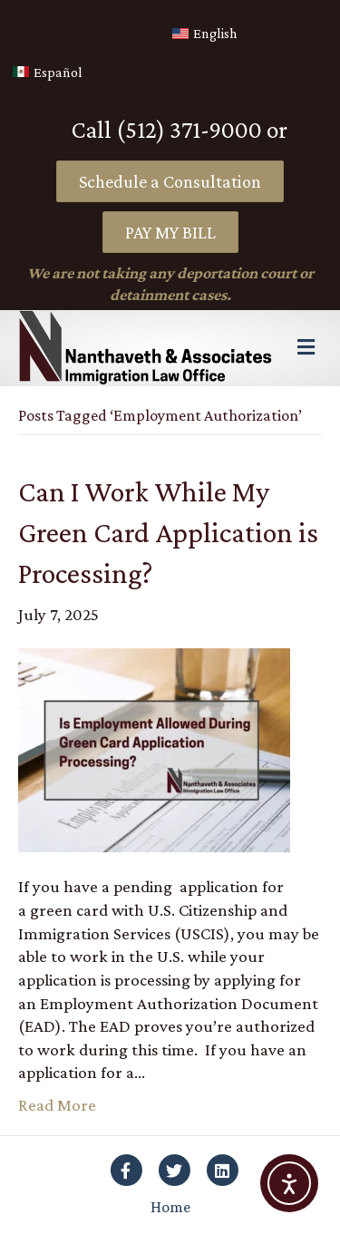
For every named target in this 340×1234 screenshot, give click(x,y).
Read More (57, 1104)
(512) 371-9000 (189, 129)
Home (170, 1207)
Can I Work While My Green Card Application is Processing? (168, 532)
